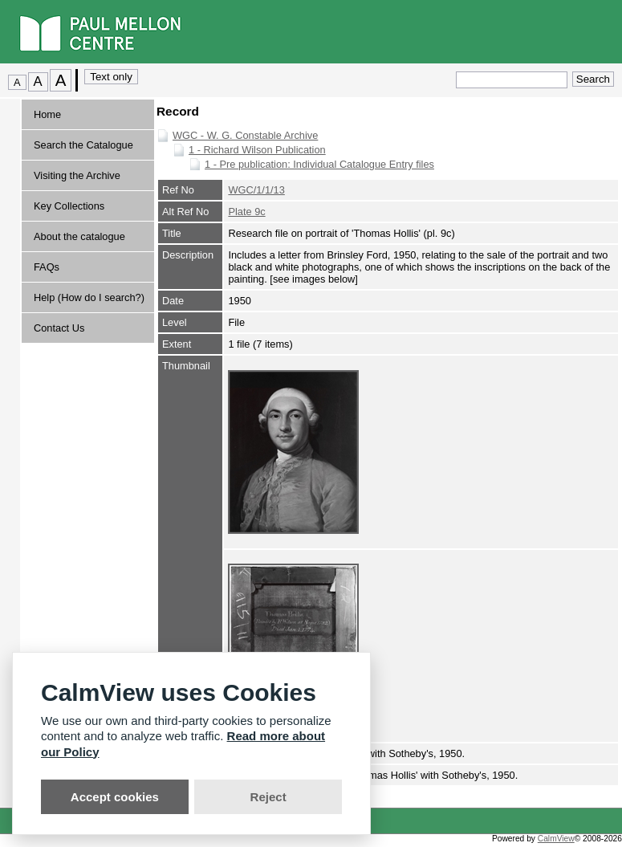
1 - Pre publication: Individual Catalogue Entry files (319, 164)
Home (47, 114)
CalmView (556, 838)
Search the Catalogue (83, 145)
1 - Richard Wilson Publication (257, 150)
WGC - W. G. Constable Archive (245, 135)
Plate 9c (246, 212)
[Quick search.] (511, 79)
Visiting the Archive (77, 175)
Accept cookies (115, 797)
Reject (268, 797)
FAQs (46, 267)
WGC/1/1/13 (256, 190)
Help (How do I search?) (89, 297)
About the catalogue (79, 236)
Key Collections (69, 206)
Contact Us (59, 328)
